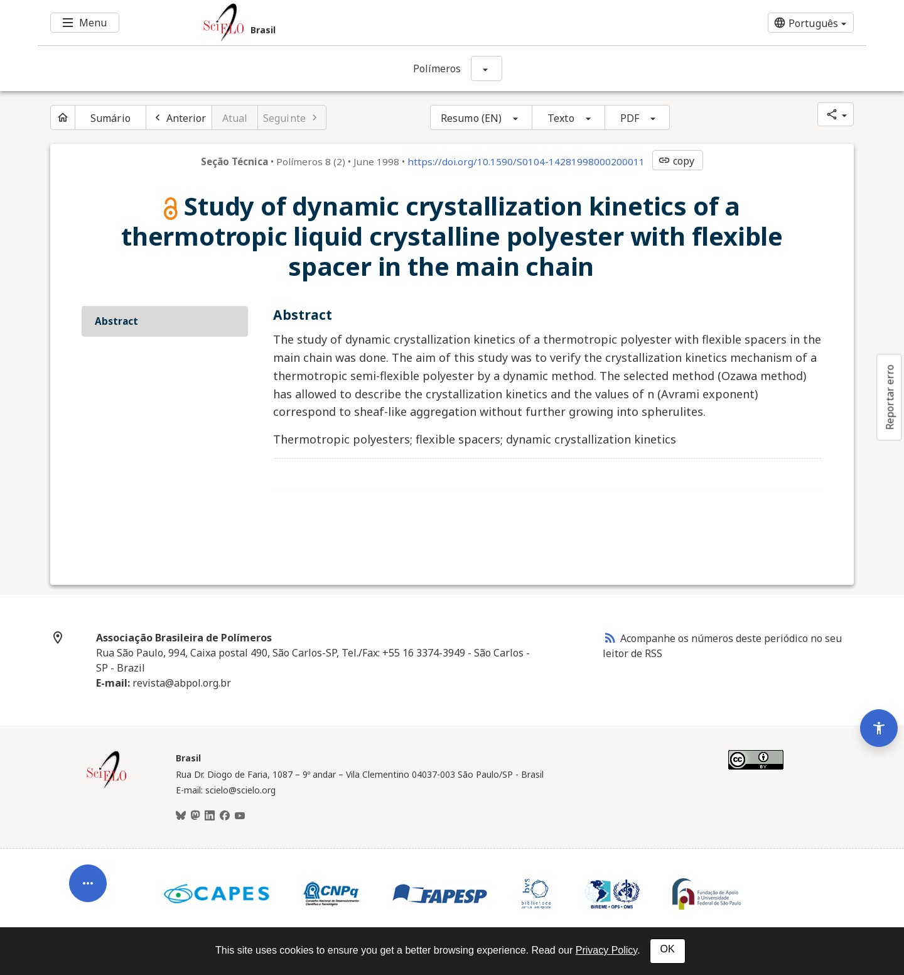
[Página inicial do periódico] (62, 117)
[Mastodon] (195, 816)
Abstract (116, 321)
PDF (629, 118)
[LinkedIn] (210, 816)
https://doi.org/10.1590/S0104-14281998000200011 (526, 161)
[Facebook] (225, 816)
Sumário (110, 118)
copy (676, 161)
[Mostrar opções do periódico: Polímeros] (486, 68)
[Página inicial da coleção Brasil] (107, 786)
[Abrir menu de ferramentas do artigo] (88, 888)
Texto (560, 118)
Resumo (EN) (471, 118)
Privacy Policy (606, 950)
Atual (235, 118)
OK (667, 949)
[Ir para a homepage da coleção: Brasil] (383, 23)
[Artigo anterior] (179, 117)
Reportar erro (889, 397)
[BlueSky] (181, 816)
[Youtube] (240, 816)
